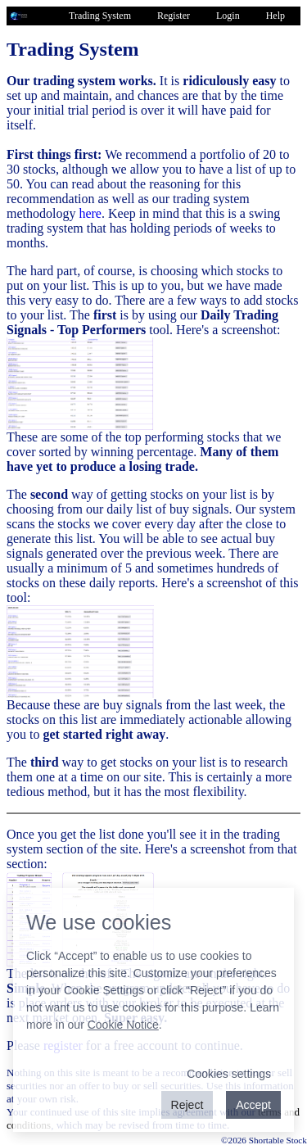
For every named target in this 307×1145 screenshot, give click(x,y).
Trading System (100, 15)
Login (228, 15)
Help (275, 15)
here (90, 213)
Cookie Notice (123, 1024)
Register (173, 15)
